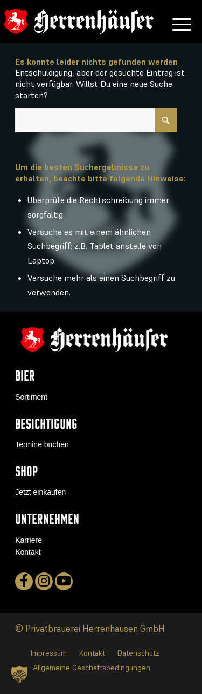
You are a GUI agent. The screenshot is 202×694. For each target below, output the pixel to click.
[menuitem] (176, 21)
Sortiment (31, 397)
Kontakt (27, 552)
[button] (19, 674)
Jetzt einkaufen (40, 492)
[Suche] (96, 120)
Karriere (28, 540)
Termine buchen (42, 444)
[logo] (79, 21)
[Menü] (176, 21)
